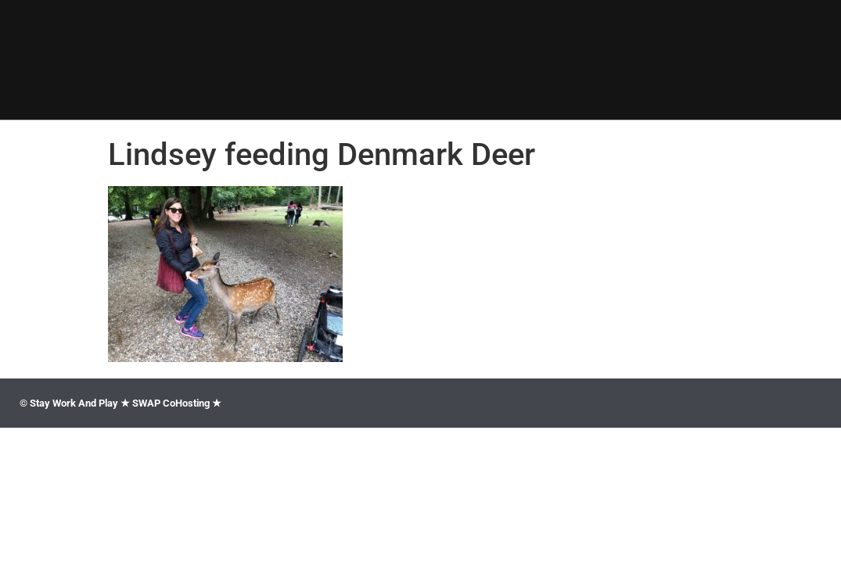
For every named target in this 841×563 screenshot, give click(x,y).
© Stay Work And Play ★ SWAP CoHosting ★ (120, 403)
